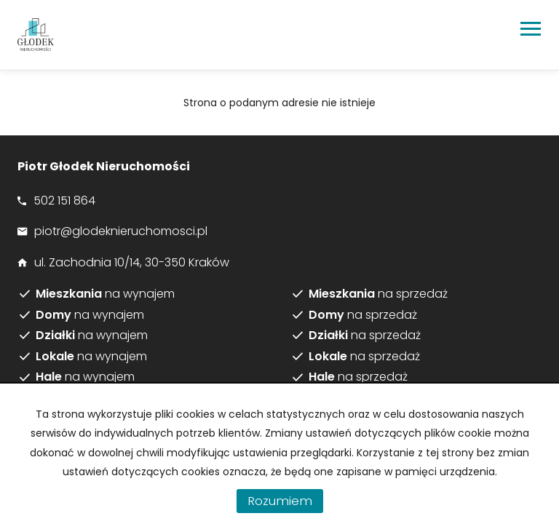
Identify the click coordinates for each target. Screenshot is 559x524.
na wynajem (105, 294)
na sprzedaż (378, 294)
